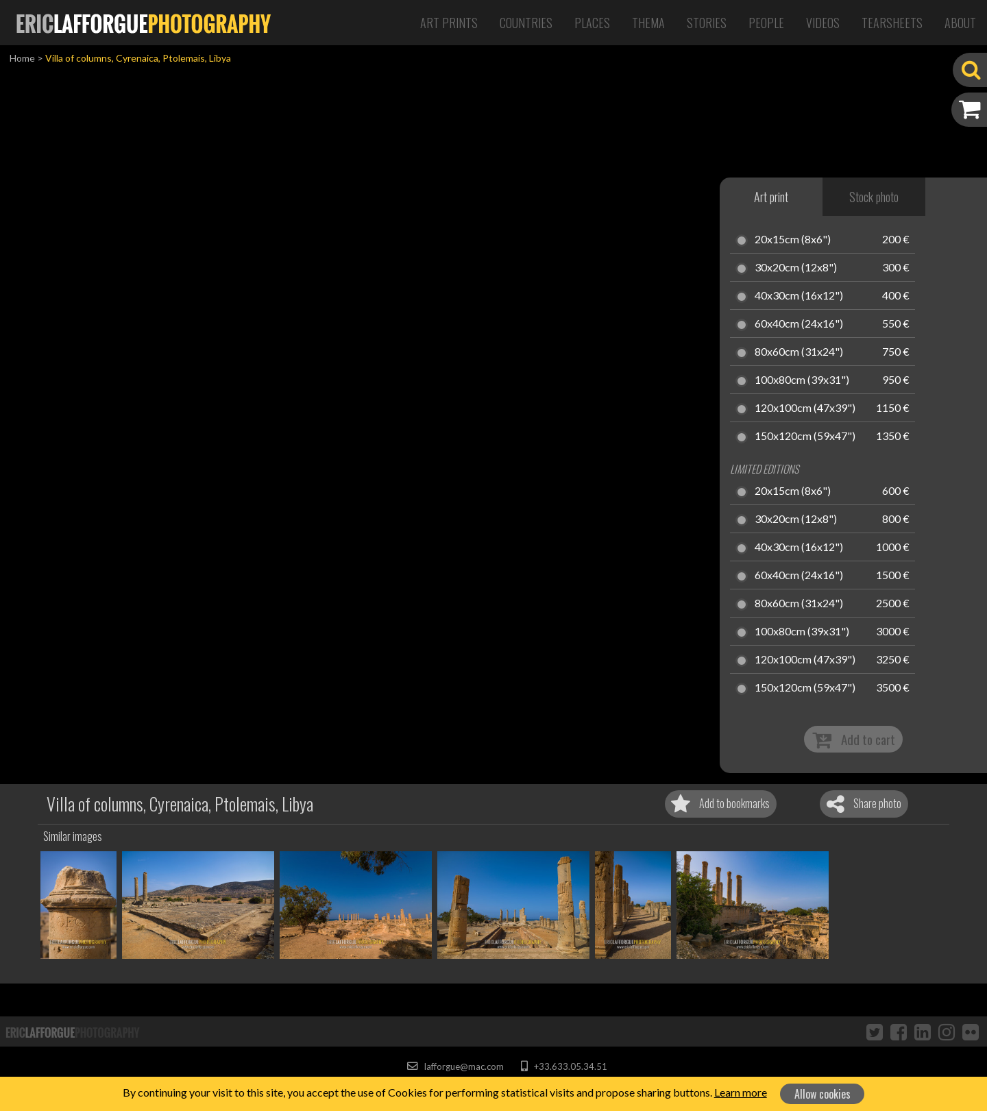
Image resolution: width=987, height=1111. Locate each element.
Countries (526, 23)
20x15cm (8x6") (793, 239)
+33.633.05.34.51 (564, 1066)
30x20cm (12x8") (796, 268)
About (960, 23)
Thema (648, 23)
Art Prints (449, 23)
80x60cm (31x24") (799, 352)
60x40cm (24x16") (799, 324)
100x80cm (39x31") (802, 380)
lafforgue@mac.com (455, 1066)
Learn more (740, 1092)
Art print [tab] (771, 197)
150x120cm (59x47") (805, 436)
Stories (707, 23)
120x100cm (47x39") (805, 408)
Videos (823, 23)
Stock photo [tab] (874, 197)
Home (22, 58)
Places (592, 23)
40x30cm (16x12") (799, 296)
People (766, 23)
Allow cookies (822, 1094)
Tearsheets (892, 23)
